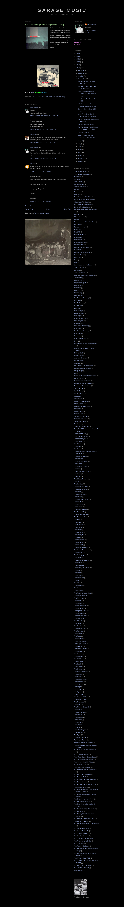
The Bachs (77, 449)
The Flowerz (78, 522)
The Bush (77, 476)
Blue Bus (77, 194)
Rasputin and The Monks (82, 381)
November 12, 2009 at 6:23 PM (43, 158)
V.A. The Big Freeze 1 (81, 833)
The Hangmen (78, 542)
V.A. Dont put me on (80, 782)
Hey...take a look (83, 132)
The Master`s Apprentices (82, 593)
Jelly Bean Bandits (80, 272)
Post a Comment (30, 206)
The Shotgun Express (81, 671)
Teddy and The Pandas (81, 426)
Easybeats (77, 214)
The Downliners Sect (81, 499)
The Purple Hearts (80, 644)
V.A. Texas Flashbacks (81, 831)
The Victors (78, 720)
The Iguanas (78, 552)
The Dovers (78, 497)
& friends (77, 44)
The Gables (78, 529)
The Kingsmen (79, 565)
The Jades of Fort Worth (82, 560)
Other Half (77, 363)
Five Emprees (78, 240)
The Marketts (78, 590)
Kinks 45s (77, 285)
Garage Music (62, 10)
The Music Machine (80, 605)
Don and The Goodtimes (82, 207)
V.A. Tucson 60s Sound (81, 846)
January (81, 161)
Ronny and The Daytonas (82, 386)
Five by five (78, 237)
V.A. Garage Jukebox (81, 787)
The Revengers (79, 656)
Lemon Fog (78, 293)
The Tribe (77, 704)
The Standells (78, 684)
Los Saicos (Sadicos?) (81, 326)
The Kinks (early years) (81, 567)
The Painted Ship (79, 628)
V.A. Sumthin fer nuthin (81, 828)
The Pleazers (78, 633)
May (79, 149)
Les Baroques (78, 295)
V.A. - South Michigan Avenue (83, 759)
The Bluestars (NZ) (80, 466)
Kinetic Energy (79, 280)
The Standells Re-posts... (86, 124)
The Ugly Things (79, 712)
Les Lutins (77, 300)
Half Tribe (77, 257)
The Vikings (78, 722)
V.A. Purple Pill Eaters (81, 821)
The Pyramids (78, 646)
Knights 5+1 (78, 290)
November (81, 73)
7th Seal (77, 179)
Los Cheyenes (79, 313)
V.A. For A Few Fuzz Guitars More (85, 784)
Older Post (67, 209)
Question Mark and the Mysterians (85, 376)
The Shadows (78, 666)
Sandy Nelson (78, 393)
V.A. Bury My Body (80, 777)
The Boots (77, 474)
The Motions (78, 603)
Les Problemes (79, 303)
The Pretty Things (80, 641)
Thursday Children (80, 737)
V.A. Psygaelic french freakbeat (84, 818)
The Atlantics (78, 444)
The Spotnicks (78, 682)
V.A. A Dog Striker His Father (83, 762)
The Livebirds (78, 585)
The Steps (77, 687)
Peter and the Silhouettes (82, 368)
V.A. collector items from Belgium (85, 779)
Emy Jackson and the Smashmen (85, 222)
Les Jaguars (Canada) (81, 298)
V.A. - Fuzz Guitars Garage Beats (85, 757)
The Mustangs (78, 608)
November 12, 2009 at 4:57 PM (43, 142)
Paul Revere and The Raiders (83, 365)
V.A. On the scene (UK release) (84, 809)
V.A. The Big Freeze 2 (81, 836)
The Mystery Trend (80, 611)
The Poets (77, 636)
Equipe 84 (77, 224)
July (79, 144)
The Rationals (78, 651)
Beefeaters (77, 192)
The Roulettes (78, 661)
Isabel (32, 163)
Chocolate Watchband (81, 202)
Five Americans (79, 234)
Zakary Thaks (78, 870)
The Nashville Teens (80, 616)
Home (48, 209)
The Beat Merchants (80, 461)
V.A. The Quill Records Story (83, 838)
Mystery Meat (78, 355)
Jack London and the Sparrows (84, 265)
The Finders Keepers (81, 514)
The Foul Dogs (79, 524)
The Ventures (78, 717)
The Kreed (77, 575)
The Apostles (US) (80, 439)
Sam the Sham (79, 388)
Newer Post (29, 209)
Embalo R (77, 219)
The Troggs (78, 709)
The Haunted (78, 545)
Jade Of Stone (79, 267)
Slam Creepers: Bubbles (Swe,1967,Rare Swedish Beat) (87, 94)
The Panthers (78, 631)
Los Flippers (78, 315)
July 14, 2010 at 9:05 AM (40, 201)
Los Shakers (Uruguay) (81, 331)
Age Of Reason (79, 184)
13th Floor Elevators (80, 171)
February (81, 158)
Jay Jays (77, 270)
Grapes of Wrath (79, 255)
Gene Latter (78, 250)
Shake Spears (78, 403)
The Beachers (78, 459)
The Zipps (77, 735)
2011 (78, 59)
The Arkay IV (78, 441)
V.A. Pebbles (78, 811)
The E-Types (78, 504)
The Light (77, 580)
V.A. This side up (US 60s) (82, 841)
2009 (78, 65)
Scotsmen (77, 396)
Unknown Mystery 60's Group (83, 742)
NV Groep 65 (78, 360)
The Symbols (78, 692)
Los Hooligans (78, 321)
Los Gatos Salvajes (80, 318)
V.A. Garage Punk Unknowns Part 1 (85, 750)
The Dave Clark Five (80, 486)
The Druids (77, 502)
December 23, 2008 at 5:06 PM (43, 129)
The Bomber (34, 108)
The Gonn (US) (79, 534)
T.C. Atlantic (78, 424)
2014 (78, 53)
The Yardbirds (78, 732)
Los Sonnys (78, 333)
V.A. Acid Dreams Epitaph (82, 767)
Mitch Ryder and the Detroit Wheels (85, 343)
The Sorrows (78, 676)
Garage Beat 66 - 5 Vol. (81, 247)
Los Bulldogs (78, 310)
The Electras (78, 507)
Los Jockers (78, 323)
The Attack (77, 446)
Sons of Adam (78, 414)
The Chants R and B (80, 479)
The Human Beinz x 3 (81, 547)
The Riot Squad (79, 659)
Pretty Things (78, 371)
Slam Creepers (79, 411)
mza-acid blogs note (80, 358)
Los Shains (77, 328)
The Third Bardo (79, 694)
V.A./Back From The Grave (83, 865)
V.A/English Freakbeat (81, 868)
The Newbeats (79, 618)
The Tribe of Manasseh (81, 707)
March (80, 155)
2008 (78, 68)
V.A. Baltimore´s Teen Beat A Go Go (85, 770)
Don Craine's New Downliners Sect (85, 209)
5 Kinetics (77, 176)
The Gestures (78, 532)
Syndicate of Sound (80, 421)
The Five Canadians (80, 517)
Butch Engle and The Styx (82, 197)
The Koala (77, 573)
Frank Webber (78, 245)
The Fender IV (79, 512)
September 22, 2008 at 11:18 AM (44, 116)
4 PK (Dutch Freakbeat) (82, 174)
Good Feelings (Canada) (82, 252)
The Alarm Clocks (80, 434)
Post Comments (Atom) (41, 213)
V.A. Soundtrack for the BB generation (86, 823)
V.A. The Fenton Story (81, 754)
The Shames (78, 669)
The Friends (78, 527)
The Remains (78, 654)
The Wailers (78, 725)
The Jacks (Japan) (80, 555)
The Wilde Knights (80, 730)
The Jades (77, 557)
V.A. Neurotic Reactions (82, 801)
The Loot (77, 588)
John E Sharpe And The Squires (84, 275)
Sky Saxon (77, 408)
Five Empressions (80, 242)
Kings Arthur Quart (80, 283)
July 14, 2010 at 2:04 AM (40, 171)
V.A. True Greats (79, 843)
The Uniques (78, 715)
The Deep (77, 491)
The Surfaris (78, 689)
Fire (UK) (77, 232)
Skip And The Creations (81, 406)
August (80, 141)
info (75, 262)
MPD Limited (78, 353)
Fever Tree (77, 229)
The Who (77, 727)
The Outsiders (78, 626)
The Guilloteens (79, 540)
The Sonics (78, 674)
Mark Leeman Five (80, 338)
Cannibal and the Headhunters (84, 199)
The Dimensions (79, 494)
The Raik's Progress (80, 649)
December (81, 70)
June (80, 146)
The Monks (77, 600)
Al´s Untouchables (80, 187)
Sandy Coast (78, 391)
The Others (78, 623)
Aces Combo (78, 182)
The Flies (77, 519)
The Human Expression (81, 550)
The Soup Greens (80, 679)
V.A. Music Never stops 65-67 (83, 799)
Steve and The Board (81, 416)
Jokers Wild (78, 277)
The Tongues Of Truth (81, 697)
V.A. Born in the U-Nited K (82, 774)
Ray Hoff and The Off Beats (83, 383)
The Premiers (78, 638)
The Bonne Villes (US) (81, 471)
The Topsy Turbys (80, 699)
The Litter (77, 583)
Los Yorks (77, 336)
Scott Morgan (78, 398)
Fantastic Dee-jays (80, 227)
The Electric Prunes (80, 509)
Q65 (75, 373)
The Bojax (77, 469)
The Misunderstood (80, 595)
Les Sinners (78, 305)
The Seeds (77, 664)
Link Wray (77, 308)
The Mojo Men (79, 598)
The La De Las (79, 578)
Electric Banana (79, 217)
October (81, 76)
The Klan (77, 570)
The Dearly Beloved (80, 489)
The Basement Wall (80, 456)
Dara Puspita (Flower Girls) (83, 204)
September (82, 79)
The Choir (77, 481)
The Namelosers (79, 613)
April (80, 152)
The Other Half (79, 621)
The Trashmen (79, 702)
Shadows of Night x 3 (81, 401)
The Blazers (78, 464)
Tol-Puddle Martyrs (80, 740)
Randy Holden (78, 378)
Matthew (33, 134)
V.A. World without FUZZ (82, 858)
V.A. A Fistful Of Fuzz (81, 764)
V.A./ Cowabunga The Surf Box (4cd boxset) (49, 97)
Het (75, 260)
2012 (78, 56)
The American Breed (81, 436)
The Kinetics (78, 562)
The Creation (78, 484)
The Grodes (78, 537)
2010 (78, 62)
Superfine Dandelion (80, 419)
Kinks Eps (77, 288)
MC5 (75, 341)
